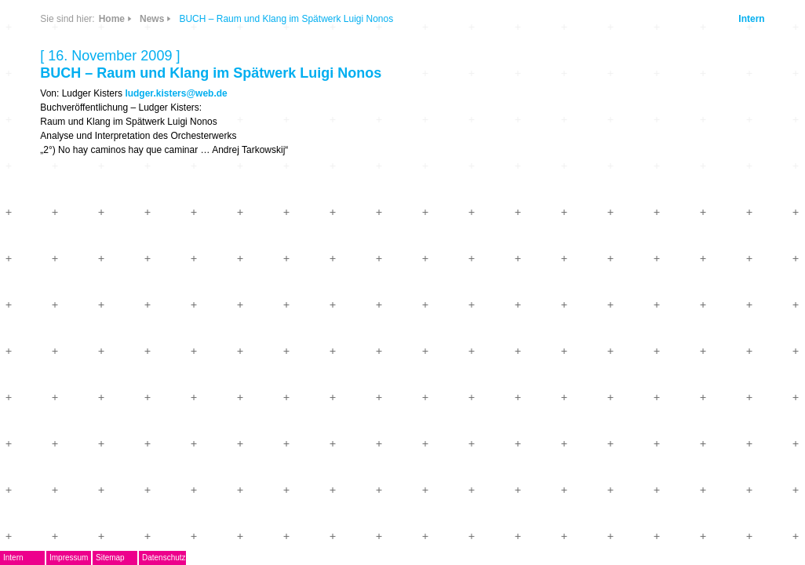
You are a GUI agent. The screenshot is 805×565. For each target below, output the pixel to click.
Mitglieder (90, 317)
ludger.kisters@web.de (422, 93)
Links (166, 112)
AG (71, 201)
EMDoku (85, 178)
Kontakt (84, 340)
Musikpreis (92, 224)
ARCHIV (84, 294)
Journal (83, 271)
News (166, 65)
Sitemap (165, 557)
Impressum (124, 557)
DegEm (100, 59)
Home (357, 18)
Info (208, 112)
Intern (736, 18)
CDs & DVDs (214, 60)
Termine (84, 247)
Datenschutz (220, 557)
